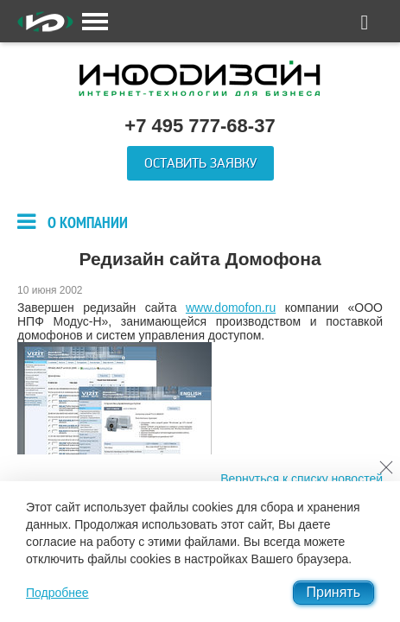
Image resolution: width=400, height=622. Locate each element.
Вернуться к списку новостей (301, 479)
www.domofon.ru (231, 307)
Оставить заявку (200, 163)
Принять (334, 592)
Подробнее (57, 593)
